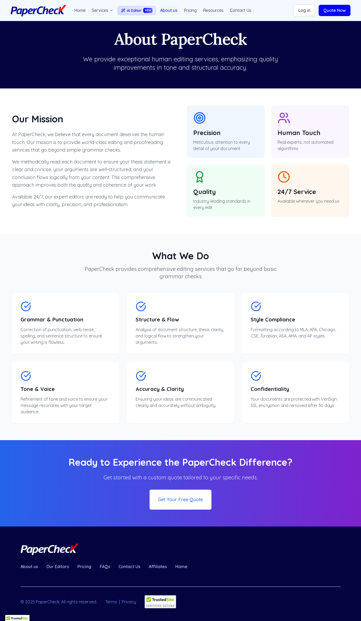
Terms (111, 601)
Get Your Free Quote (180, 499)
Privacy (129, 601)
